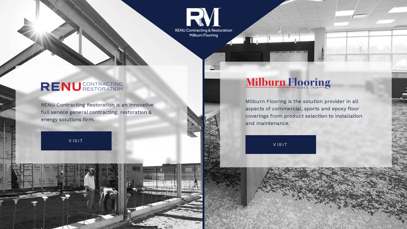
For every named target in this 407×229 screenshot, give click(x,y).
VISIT (76, 140)
